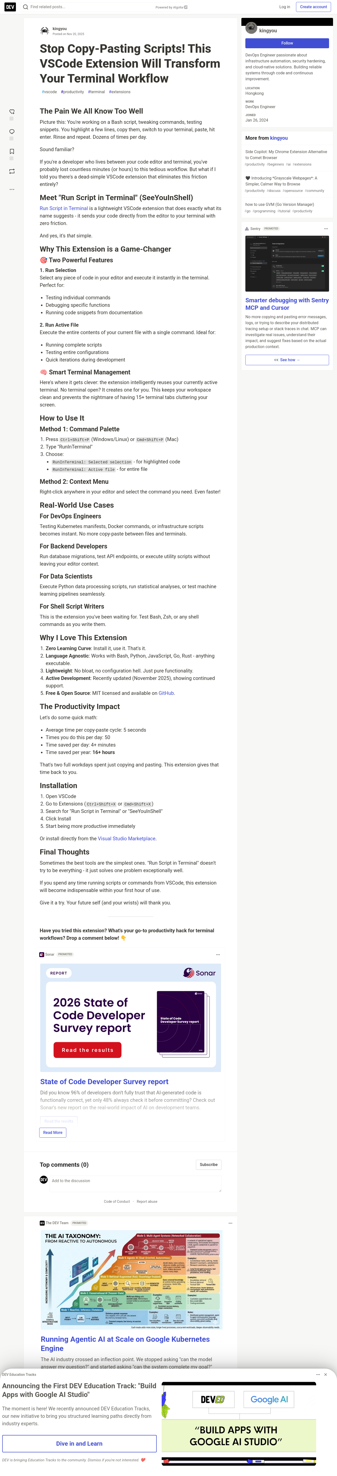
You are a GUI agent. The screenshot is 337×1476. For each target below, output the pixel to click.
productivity (72, 92)
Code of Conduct (117, 1202)
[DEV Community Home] (10, 7)
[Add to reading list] (12, 154)
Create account (313, 6)
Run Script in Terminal (64, 208)
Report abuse (147, 1202)
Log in (284, 6)
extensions (119, 92)
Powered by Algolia (171, 7)
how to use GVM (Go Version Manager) (286, 208)
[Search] (26, 7)
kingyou (60, 28)
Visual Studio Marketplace (126, 839)
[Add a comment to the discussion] (135, 1184)
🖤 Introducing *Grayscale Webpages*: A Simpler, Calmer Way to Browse (286, 184)
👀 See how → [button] (287, 360)
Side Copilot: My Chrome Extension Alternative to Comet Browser (286, 158)
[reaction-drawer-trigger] (11, 114)
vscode (49, 92)
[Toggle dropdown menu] (218, 955)
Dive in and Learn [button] (79, 1443)
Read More (52, 1132)
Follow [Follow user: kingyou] (287, 43)
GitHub (166, 693)
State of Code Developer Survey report (104, 1081)
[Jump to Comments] (12, 134)
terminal (96, 92)
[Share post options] (12, 189)
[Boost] (12, 171)
